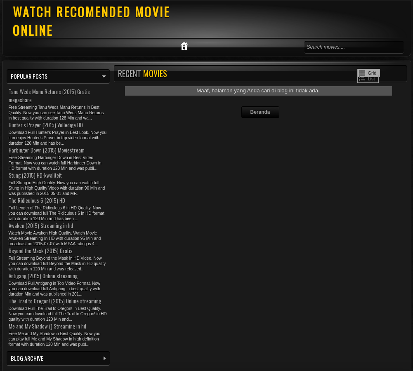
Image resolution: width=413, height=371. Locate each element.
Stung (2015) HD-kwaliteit (35, 175)
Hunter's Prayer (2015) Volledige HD (46, 125)
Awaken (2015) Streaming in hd (41, 225)
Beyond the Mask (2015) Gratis (41, 251)
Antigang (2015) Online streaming (43, 276)
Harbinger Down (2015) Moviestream (47, 150)
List (371, 78)
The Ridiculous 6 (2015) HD (37, 200)
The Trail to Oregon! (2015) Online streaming (55, 301)
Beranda (260, 112)
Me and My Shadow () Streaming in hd (47, 326)
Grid (372, 72)
